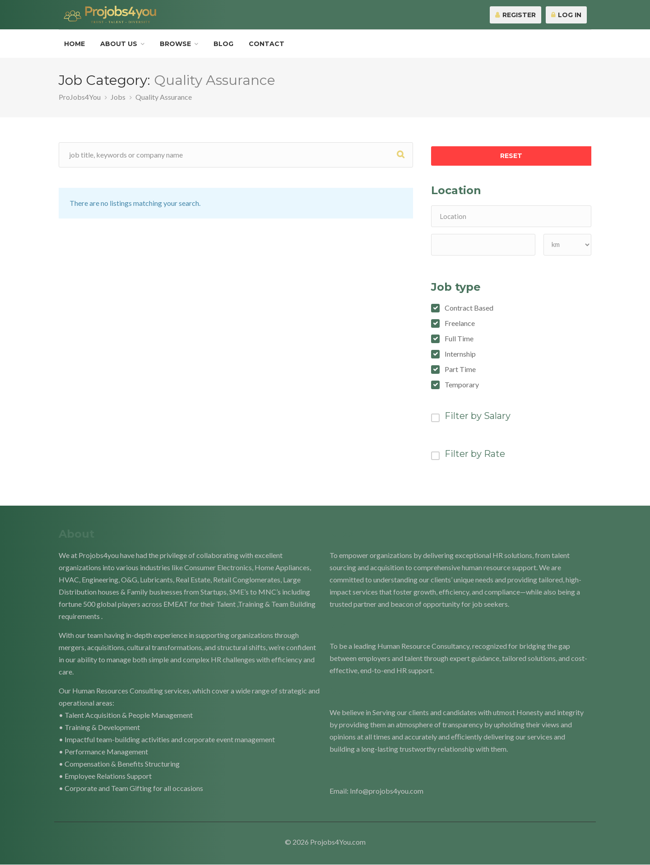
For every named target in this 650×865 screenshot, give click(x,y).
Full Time (459, 339)
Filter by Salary (478, 415)
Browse (175, 44)
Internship (460, 354)
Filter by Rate (475, 453)
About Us (118, 44)
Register (515, 15)
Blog (223, 44)
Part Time (460, 369)
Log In (566, 15)
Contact (266, 44)
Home (74, 44)
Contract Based (469, 308)
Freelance (460, 323)
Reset (511, 156)
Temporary (462, 385)
